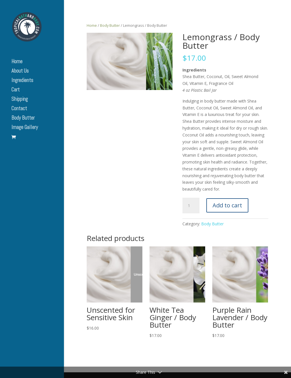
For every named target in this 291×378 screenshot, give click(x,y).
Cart (15, 90)
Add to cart (227, 205)
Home (16, 62)
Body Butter (23, 118)
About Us (20, 71)
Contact (19, 109)
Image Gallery (24, 128)
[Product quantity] (190, 206)
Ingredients (22, 81)
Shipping (19, 100)
